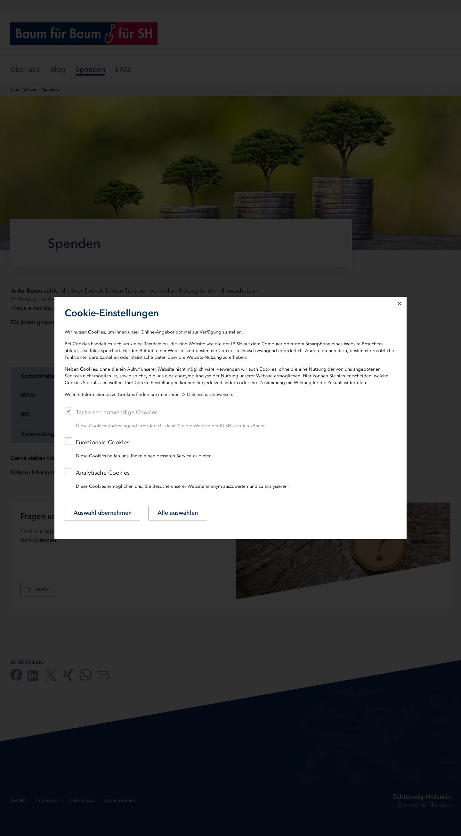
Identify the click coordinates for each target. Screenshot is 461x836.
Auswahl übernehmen (103, 512)
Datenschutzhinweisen (209, 394)
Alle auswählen (178, 512)
